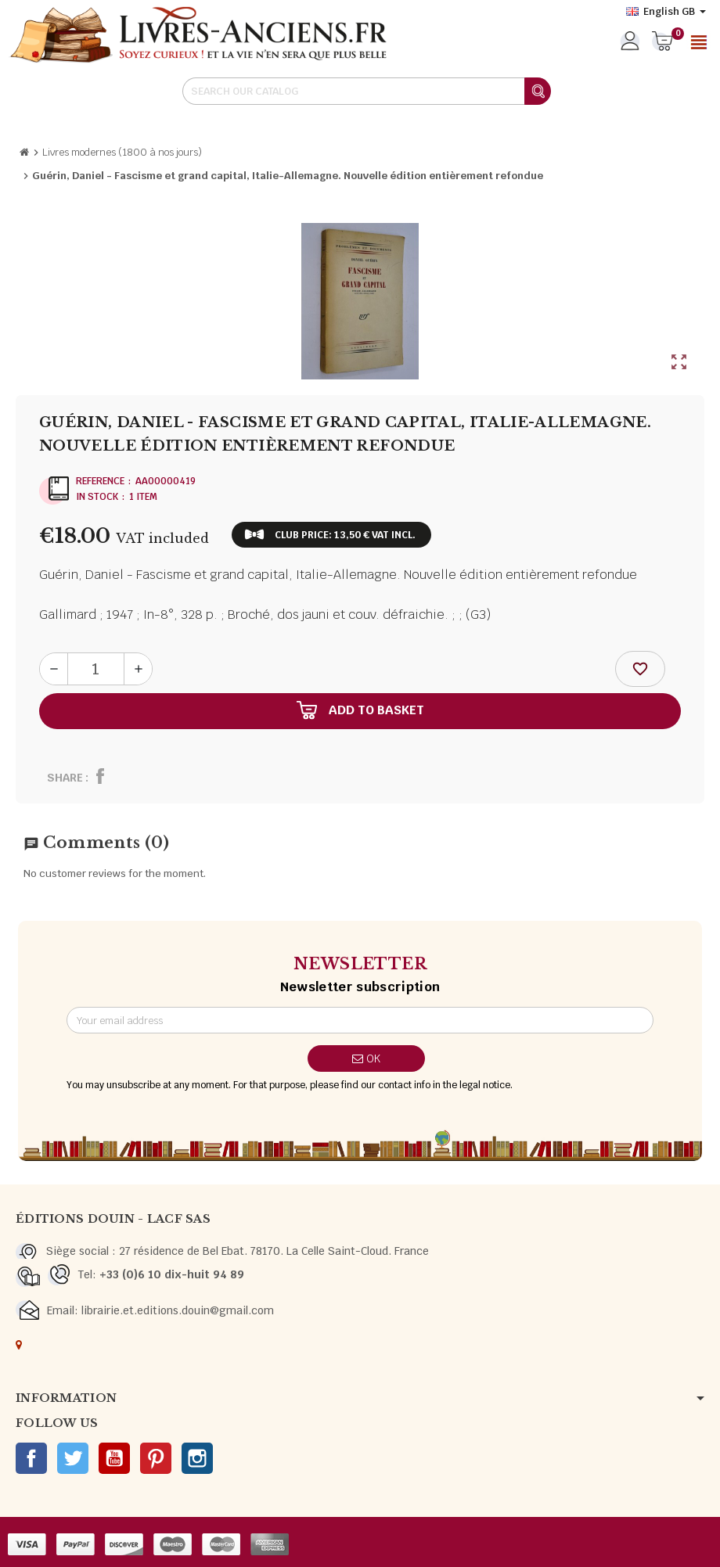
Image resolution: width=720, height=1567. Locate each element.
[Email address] (360, 1020)
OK (366, 1058)
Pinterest (155, 1458)
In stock (97, 497)
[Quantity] (95, 669)
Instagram (197, 1458)
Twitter (72, 1458)
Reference (100, 481)
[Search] (366, 91)
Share (65, 778)
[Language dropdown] (666, 11)
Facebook (31, 1458)
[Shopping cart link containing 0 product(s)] (662, 42)
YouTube (114, 1458)
